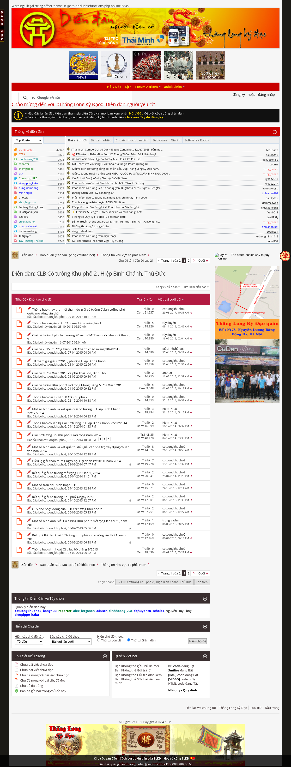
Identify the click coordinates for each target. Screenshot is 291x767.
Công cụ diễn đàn (167, 287)
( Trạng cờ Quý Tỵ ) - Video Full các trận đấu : (99, 216)
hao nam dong (27, 231)
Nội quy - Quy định (182, 690)
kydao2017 (271, 179)
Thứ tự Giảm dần (141, 640)
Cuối (203, 260)
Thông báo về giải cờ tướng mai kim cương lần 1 (66, 323)
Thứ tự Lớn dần (110, 640)
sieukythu (272, 155)
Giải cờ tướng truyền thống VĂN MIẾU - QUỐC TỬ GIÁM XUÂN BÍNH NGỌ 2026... (121, 173)
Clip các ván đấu (105, 758)
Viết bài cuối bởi (171, 299)
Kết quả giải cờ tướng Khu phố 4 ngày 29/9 (63, 497)
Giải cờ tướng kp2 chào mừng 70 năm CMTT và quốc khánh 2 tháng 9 (78, 337)
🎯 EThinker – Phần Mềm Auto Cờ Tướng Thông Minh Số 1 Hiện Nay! (114, 154)
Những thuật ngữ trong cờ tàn (90, 226)
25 (152, 435)
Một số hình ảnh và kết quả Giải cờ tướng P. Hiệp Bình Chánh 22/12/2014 (73, 411)
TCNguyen (25, 236)
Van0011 (272, 212)
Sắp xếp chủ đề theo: (65, 636)
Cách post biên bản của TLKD (140, 758)
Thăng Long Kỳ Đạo (233, 708)
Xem (152, 299)
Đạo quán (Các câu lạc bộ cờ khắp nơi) (67, 255)
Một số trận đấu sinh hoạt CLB (54, 485)
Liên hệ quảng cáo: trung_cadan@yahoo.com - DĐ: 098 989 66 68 (145, 764)
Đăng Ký (239, 94)
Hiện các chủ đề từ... (29, 636)
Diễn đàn (27, 255)
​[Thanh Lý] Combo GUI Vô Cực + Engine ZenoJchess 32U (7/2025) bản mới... (117, 149)
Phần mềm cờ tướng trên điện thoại (94, 236)
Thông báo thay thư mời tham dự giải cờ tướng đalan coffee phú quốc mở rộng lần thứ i (76, 311)
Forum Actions (146, 87)
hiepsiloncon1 (269, 207)
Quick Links (173, 87)
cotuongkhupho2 (55, 317)
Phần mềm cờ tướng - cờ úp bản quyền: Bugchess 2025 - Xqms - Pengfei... (117, 188)
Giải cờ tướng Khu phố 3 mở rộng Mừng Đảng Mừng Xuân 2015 (77, 385)
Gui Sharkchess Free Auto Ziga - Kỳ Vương (97, 240)
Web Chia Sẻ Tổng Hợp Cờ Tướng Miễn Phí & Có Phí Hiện (106, 159)
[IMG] (172, 675)
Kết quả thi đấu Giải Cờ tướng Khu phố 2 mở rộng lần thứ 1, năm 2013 (76, 537)
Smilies (173, 670)
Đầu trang (272, 708)
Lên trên (202, 582)
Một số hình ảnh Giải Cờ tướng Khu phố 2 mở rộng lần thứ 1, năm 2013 (77, 523)
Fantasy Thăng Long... (32, 207)
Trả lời (141, 299)
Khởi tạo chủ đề (40, 299)
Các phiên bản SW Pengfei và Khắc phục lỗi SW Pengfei (105, 207)
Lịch (128, 87)
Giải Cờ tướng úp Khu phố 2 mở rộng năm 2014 (66, 435)
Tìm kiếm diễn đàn (195, 287)
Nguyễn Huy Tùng (179, 611)
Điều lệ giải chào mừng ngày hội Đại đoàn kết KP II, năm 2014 (76, 461)
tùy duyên (50, 327)
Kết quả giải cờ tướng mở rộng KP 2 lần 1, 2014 (66, 473)
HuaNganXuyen (28, 212)
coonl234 (272, 231)
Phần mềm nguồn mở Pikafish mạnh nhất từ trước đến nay (108, 183)
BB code (174, 666)
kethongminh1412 (267, 236)
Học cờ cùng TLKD (179, 758)
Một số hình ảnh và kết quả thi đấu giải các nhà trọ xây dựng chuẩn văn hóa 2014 (78, 449)
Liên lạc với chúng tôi (200, 708)
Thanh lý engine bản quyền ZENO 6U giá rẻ (98, 202)
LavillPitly (272, 217)
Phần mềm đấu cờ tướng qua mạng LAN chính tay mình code (109, 197)
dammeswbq (270, 203)
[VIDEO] (174, 679)
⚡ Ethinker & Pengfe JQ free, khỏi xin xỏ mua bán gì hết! (107, 212)
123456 (23, 216)
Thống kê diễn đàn (29, 131)
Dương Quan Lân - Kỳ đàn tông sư (93, 192)
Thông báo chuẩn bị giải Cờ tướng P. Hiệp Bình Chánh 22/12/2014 (79, 423)
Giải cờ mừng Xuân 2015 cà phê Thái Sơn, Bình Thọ (69, 373)
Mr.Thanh (272, 150)
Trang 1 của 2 (171, 260)
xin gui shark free (82, 231)
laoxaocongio (270, 159)
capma (274, 164)
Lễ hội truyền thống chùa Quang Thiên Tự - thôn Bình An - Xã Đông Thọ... (116, 221)
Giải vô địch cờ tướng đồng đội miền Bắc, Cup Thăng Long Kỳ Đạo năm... (116, 168)
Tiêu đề (20, 299)
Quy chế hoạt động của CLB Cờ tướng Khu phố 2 (67, 509)
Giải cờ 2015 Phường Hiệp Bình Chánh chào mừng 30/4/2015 (76, 349)
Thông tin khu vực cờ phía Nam (123, 255)
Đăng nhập (266, 94)
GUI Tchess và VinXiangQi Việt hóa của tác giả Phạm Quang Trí (110, 164)
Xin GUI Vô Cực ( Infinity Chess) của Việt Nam (99, 178)
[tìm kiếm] (71, 98)
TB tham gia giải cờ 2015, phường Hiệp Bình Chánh (69, 361)
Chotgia (23, 197)
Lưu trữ (256, 708)
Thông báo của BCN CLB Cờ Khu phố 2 (59, 397)
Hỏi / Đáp (114, 87)
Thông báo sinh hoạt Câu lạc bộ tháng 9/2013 (65, 549)
